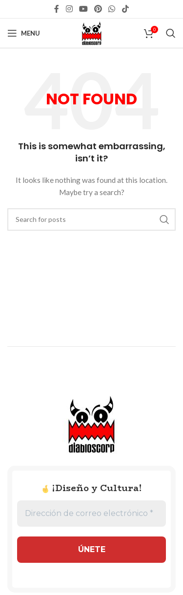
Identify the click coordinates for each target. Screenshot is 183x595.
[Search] (171, 33)
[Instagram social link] (69, 8)
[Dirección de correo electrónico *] (91, 513)
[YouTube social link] (83, 8)
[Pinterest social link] (98, 8)
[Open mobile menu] (23, 33)
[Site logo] (92, 32)
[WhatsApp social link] (112, 8)
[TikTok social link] (125, 8)
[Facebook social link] (56, 8)
